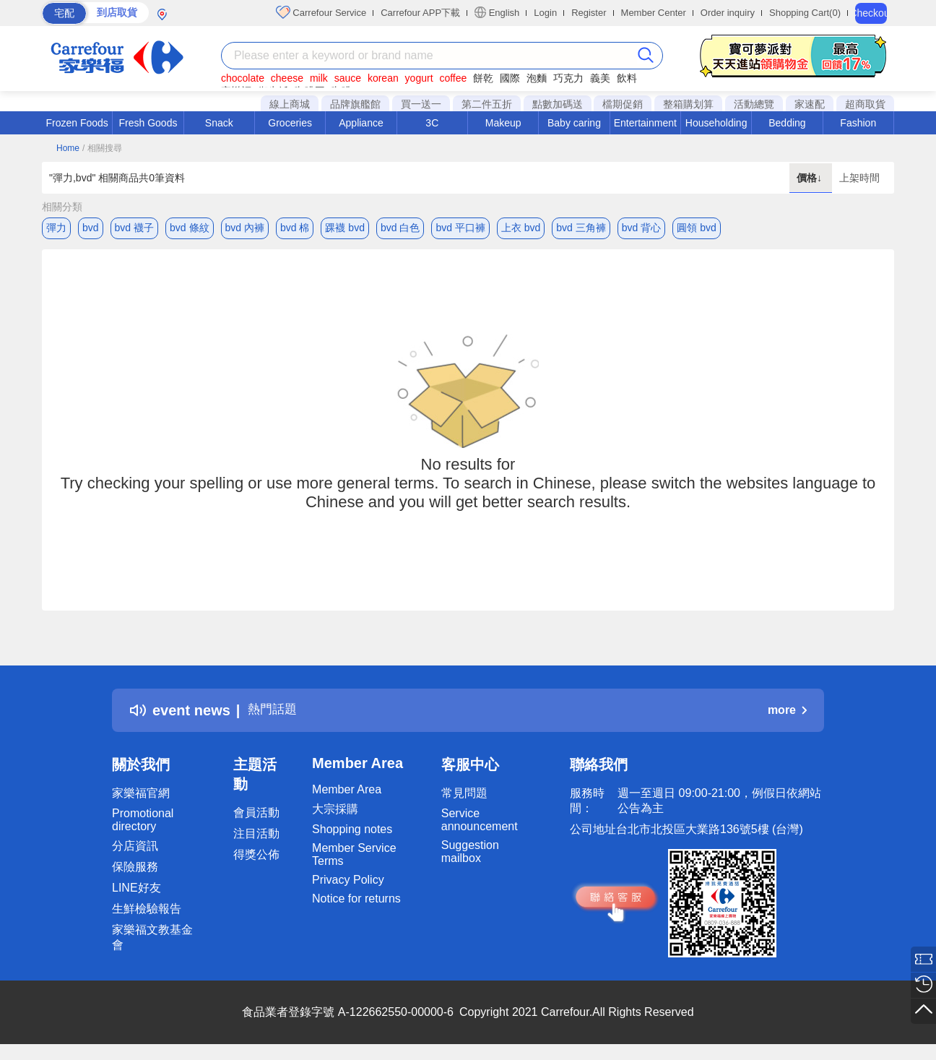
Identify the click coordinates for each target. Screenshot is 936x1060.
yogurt (419, 78)
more (787, 714)
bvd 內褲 (244, 227)
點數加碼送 (557, 104)
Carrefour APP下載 (420, 12)
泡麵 (536, 78)
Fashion (858, 123)
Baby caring (574, 123)
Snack (219, 123)
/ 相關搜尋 (102, 148)
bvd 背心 (641, 227)
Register (588, 12)
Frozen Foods (77, 123)
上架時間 (859, 178)
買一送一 (421, 104)
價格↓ (811, 178)
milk (319, 78)
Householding (716, 123)
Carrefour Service (321, 12)
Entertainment (645, 123)
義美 (600, 78)
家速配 (809, 104)
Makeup (503, 123)
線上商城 (289, 104)
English (496, 12)
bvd (90, 227)
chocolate (242, 78)
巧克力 (568, 78)
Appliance (361, 123)
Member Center (653, 12)
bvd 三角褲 (580, 227)
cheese (287, 78)
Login (545, 12)
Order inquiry (728, 12)
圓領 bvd (696, 227)
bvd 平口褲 (460, 227)
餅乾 (483, 78)
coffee (453, 78)
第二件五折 (487, 104)
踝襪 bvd (344, 227)
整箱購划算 (688, 104)
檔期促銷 (622, 104)
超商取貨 (865, 104)
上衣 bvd (520, 227)
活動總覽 (754, 104)
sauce (347, 78)
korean (383, 78)
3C (431, 123)
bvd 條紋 (189, 227)
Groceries (290, 123)
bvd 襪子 (134, 227)
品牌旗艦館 (355, 104)
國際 (510, 78)
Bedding (786, 123)
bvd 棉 (294, 227)
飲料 (627, 78)
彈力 (56, 227)
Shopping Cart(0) (805, 12)
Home (67, 148)
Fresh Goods (148, 123)
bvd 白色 (400, 227)
